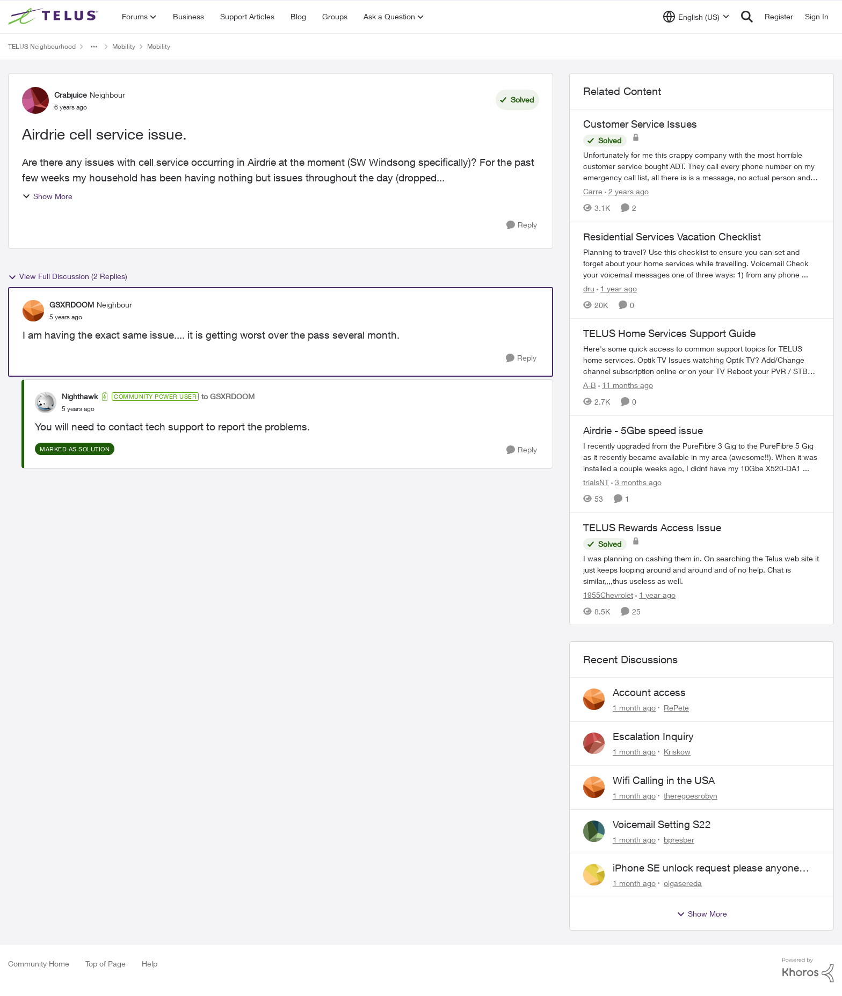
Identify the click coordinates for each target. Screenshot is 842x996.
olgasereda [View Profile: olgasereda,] (683, 883)
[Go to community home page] (54, 16)
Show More (47, 196)
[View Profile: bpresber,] (594, 831)
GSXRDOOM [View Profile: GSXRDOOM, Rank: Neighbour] (71, 304)
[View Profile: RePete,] (594, 699)
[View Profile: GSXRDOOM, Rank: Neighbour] (33, 310)
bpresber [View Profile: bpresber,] (679, 839)
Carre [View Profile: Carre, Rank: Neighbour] (593, 191)
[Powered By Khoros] (808, 970)
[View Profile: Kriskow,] (594, 743)
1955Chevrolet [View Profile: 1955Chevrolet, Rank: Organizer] (608, 594)
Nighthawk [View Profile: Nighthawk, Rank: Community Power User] (80, 396)
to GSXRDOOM (228, 396)
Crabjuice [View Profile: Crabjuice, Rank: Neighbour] (70, 94)
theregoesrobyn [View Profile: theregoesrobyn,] (690, 795)
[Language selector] (696, 16)
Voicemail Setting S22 (662, 824)
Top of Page (105, 963)
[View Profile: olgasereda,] (594, 874)
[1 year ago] (617, 288)
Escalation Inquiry (653, 736)
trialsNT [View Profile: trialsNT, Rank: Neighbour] (596, 482)
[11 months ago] (625, 385)
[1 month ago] (634, 707)
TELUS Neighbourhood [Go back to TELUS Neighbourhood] (42, 46)
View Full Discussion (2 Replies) (67, 276)
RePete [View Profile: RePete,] (676, 707)
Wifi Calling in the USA (664, 780)
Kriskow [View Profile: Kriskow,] (677, 751)
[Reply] (521, 225)
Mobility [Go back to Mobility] (123, 46)
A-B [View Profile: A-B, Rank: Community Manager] (589, 385)
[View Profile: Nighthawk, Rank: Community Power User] (45, 402)
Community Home (38, 963)
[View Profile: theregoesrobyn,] (594, 787)
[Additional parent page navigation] (94, 46)
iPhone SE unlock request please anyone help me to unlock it (706, 868)
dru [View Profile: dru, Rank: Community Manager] (588, 287)
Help (149, 963)
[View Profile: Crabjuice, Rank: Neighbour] (35, 100)
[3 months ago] (636, 482)
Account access (649, 692)
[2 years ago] (627, 191)
